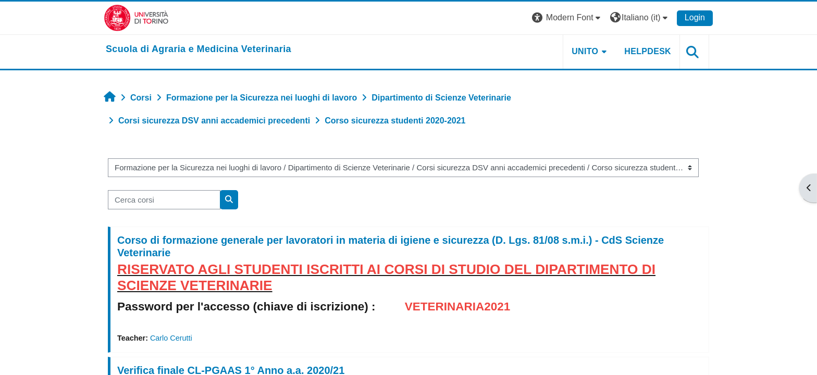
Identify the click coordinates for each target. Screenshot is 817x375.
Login (695, 17)
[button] (567, 18)
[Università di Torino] (136, 17)
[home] (198, 49)
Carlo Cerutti (171, 338)
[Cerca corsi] (164, 199)
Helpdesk (647, 51)
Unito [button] (585, 51)
